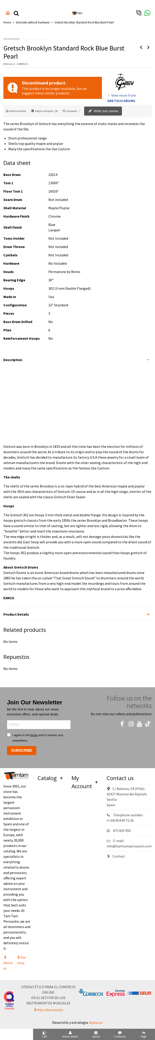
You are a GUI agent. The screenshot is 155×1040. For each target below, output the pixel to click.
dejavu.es (96, 1022)
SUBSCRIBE (21, 750)
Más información (50, 1010)
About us (8, 965)
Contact (116, 856)
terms (34, 735)
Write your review (103, 111)
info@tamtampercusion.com (129, 846)
